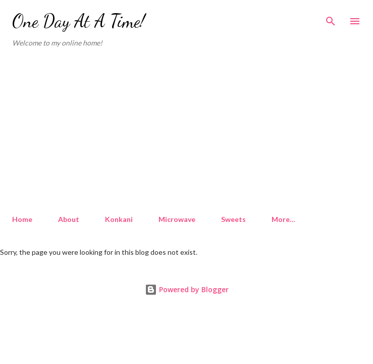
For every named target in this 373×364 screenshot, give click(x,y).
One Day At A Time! (78, 21)
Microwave (176, 219)
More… (283, 219)
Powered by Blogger (187, 289)
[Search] (331, 18)
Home (22, 219)
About (68, 219)
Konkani (119, 219)
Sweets (233, 219)
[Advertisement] (186, 131)
